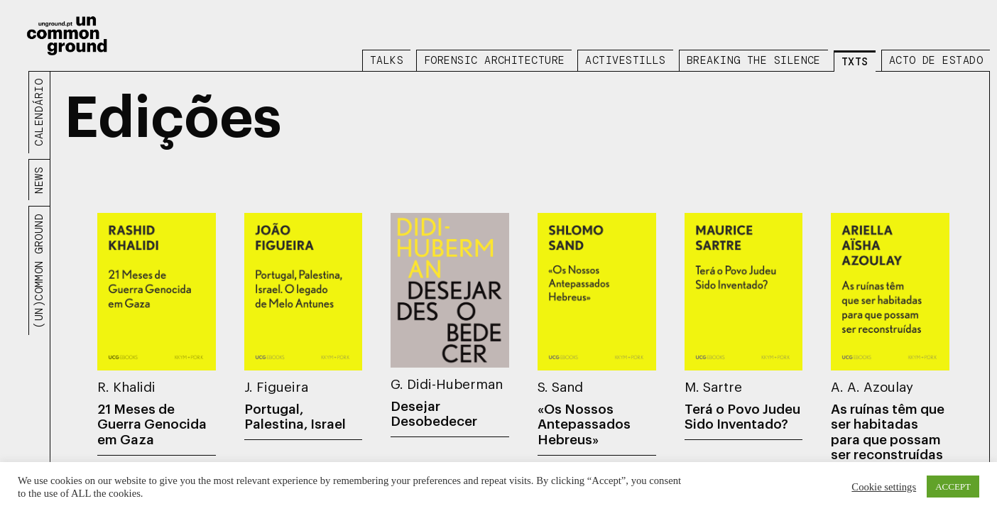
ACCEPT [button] (953, 486)
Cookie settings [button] (883, 487)
